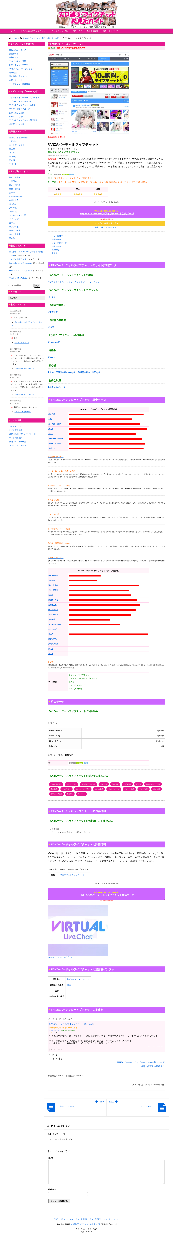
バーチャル (53, 297)
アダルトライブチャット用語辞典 (23, 120)
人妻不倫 (13, 181)
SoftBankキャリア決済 (153, 784)
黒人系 (12, 238)
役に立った (55, 1049)
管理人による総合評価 (18, 137)
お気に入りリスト (16, 80)
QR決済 (138, 784)
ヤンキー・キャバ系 (17, 215)
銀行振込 (70, 794)
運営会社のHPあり (65, 372)
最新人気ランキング (17, 50)
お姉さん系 (14, 200)
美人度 (12, 149)
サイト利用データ (59, 243)
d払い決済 (104, 784)
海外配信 (13, 72)
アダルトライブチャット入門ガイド (24, 97)
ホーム (13, 31)
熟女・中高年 (14, 177)
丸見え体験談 (92, 31)
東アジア (53, 312)
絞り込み (88, 1024)
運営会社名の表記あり (89, 372)
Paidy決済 (115, 784)
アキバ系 (13, 208)
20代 (51, 327)
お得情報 (55, 250)
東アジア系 (14, 227)
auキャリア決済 (71, 784)
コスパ (12, 153)
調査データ (56, 239)
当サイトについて (110, 31)
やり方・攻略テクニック (19, 109)
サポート (13, 164)
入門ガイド (77, 31)
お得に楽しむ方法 (16, 113)
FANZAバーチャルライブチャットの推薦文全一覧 (141, 1062)
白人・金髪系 (14, 234)
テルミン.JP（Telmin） (19, 278)
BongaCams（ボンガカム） (21, 263)
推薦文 (54, 253)
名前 (106, 1189)
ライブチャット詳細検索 (19, 84)
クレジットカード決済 (82, 789)
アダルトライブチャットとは (21, 101)
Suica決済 (54, 789)
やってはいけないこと (18, 116)
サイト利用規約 (15, 438)
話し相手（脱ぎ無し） (18, 76)
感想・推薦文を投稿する (153, 1066)
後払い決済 (156, 789)
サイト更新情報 (15, 430)
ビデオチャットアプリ (18, 65)
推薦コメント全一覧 (17, 441)
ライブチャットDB (60, 31)
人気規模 (13, 141)
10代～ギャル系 (16, 196)
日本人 (12, 223)
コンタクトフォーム (17, 445)
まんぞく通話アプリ (17, 259)
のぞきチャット (55, 282)
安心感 (12, 160)
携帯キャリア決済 (56, 794)
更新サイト (14, 57)
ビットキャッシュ (113, 789)
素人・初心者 (14, 185)
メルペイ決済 (143, 789)
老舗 (51, 372)
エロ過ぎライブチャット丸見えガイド (86, 1224)
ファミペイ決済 (129, 789)
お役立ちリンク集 (16, 124)
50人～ (52, 357)
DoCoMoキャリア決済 (88, 784)
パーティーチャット (92, 282)
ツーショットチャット (72, 282)
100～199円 (54, 342)
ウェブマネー (66, 789)
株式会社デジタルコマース (78, 979)
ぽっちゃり (14, 204)
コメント (52, 1158)
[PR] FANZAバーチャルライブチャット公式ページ (106, 212)
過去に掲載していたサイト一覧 (22, 434)
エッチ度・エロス (16, 145)
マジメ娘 (13, 211)
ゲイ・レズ (14, 219)
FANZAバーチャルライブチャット (65, 1024)
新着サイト (14, 54)
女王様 (12, 193)
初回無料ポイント (57, 387)
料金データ (56, 246)
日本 (69, 985)
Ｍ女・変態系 (14, 189)
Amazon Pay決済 (56, 784)
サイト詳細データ (59, 236)
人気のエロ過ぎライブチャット (33, 31)
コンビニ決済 (99, 789)
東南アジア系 (14, 230)
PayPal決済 (127, 784)
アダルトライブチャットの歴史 (22, 105)
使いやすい (14, 156)
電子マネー (81, 794)
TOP (56, 1219)
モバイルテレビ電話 (17, 61)
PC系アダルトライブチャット (72, 875)
